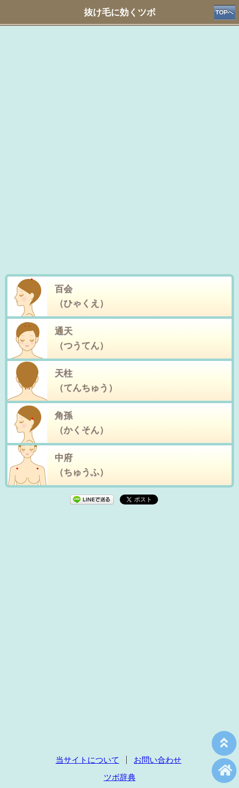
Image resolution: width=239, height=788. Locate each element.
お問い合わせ (157, 760)
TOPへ (225, 12)
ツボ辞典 (120, 777)
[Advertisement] (119, 152)
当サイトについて (87, 760)
